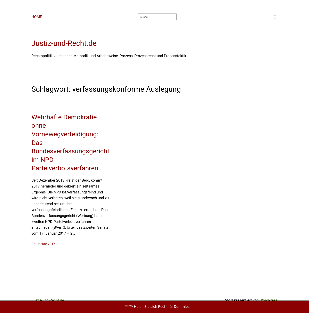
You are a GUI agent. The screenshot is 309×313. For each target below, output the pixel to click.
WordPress (268, 300)
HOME (37, 17)
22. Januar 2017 (43, 244)
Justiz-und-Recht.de (64, 43)
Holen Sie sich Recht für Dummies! (157, 306)
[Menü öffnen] (275, 17)
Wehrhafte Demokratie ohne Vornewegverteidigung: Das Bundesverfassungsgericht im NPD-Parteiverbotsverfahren (70, 142)
